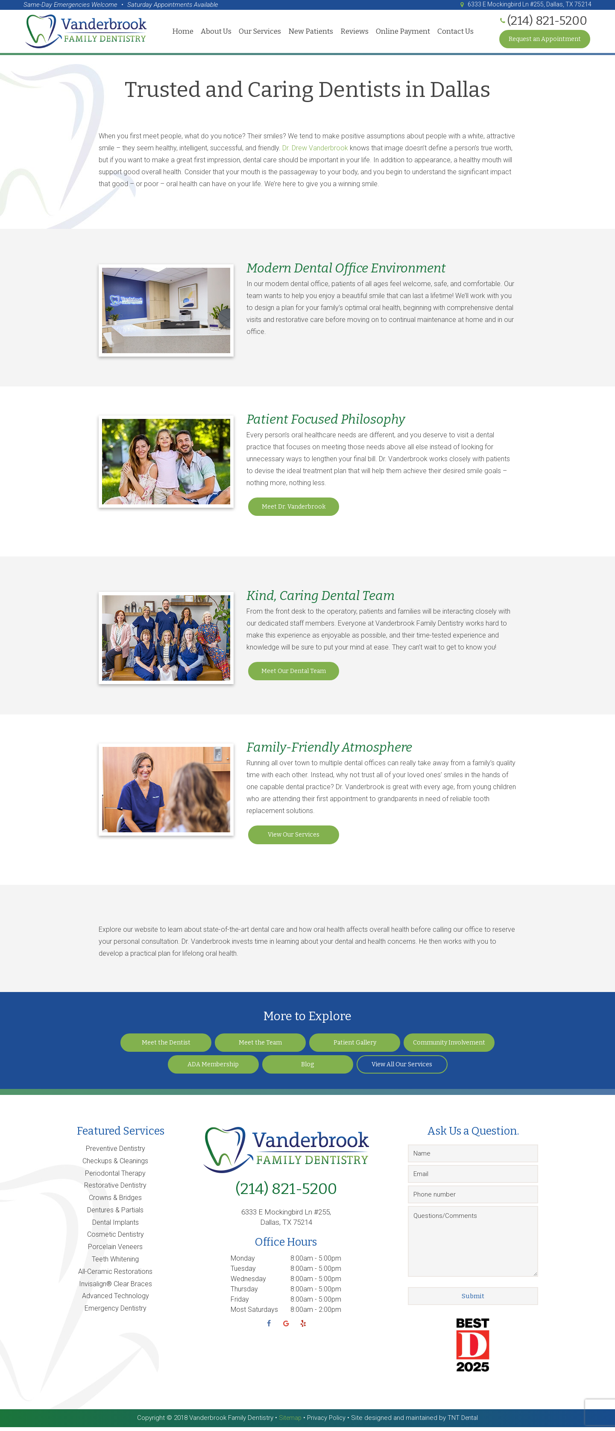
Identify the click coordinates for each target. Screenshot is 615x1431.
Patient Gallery (355, 1047)
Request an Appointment (545, 40)
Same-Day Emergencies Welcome (70, 5)
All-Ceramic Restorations (115, 1276)
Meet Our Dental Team (293, 675)
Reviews (353, 32)
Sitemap (289, 1422)
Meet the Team (260, 1047)
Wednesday (248, 1283)
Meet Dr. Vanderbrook (293, 511)
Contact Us (454, 32)
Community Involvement (449, 1047)
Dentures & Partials (115, 1214)
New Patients (309, 32)
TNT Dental (464, 1422)
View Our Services (293, 839)
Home (181, 32)
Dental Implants (115, 1227)
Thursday (244, 1293)
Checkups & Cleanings (115, 1165)
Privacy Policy (326, 1422)
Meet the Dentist (166, 1047)
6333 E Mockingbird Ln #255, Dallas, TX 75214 (521, 5)
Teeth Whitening (115, 1263)
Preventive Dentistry (115, 1153)
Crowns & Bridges (115, 1202)
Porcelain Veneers (115, 1251)
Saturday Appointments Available (172, 5)
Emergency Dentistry (115, 1312)
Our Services (258, 32)
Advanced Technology (115, 1300)
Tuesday (243, 1273)
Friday (240, 1303)
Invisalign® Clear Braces (115, 1288)
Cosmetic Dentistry (115, 1239)
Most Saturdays (254, 1314)
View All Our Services (402, 1068)
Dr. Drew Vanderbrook (315, 152)
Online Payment (402, 32)
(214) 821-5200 (286, 1193)
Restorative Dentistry (115, 1189)
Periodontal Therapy (115, 1177)
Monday (243, 1262)
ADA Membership (213, 1068)
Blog (307, 1068)
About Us (214, 32)
